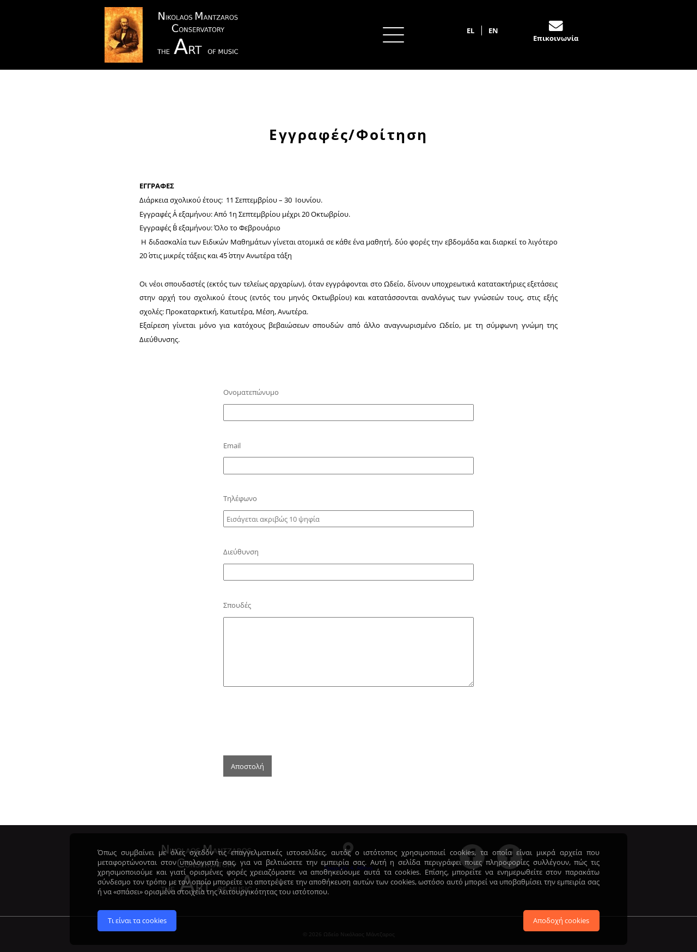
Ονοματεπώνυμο (251, 392)
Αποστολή (247, 766)
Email (232, 445)
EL (470, 30)
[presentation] (306, 720)
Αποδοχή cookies (561, 920)
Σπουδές (237, 605)
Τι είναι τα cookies (137, 920)
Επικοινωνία (555, 38)
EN (493, 30)
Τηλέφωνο (240, 498)
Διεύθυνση (241, 552)
